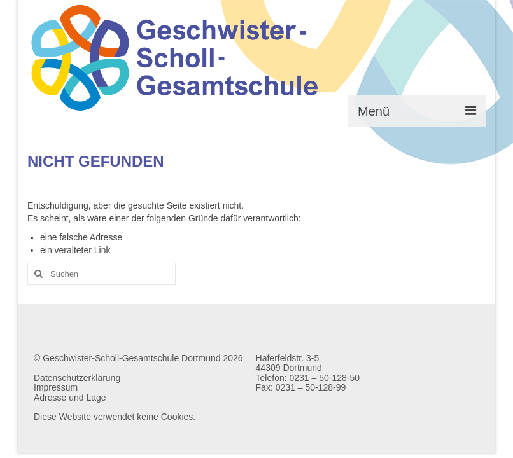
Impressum (56, 387)
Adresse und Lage (70, 397)
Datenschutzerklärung (77, 378)
